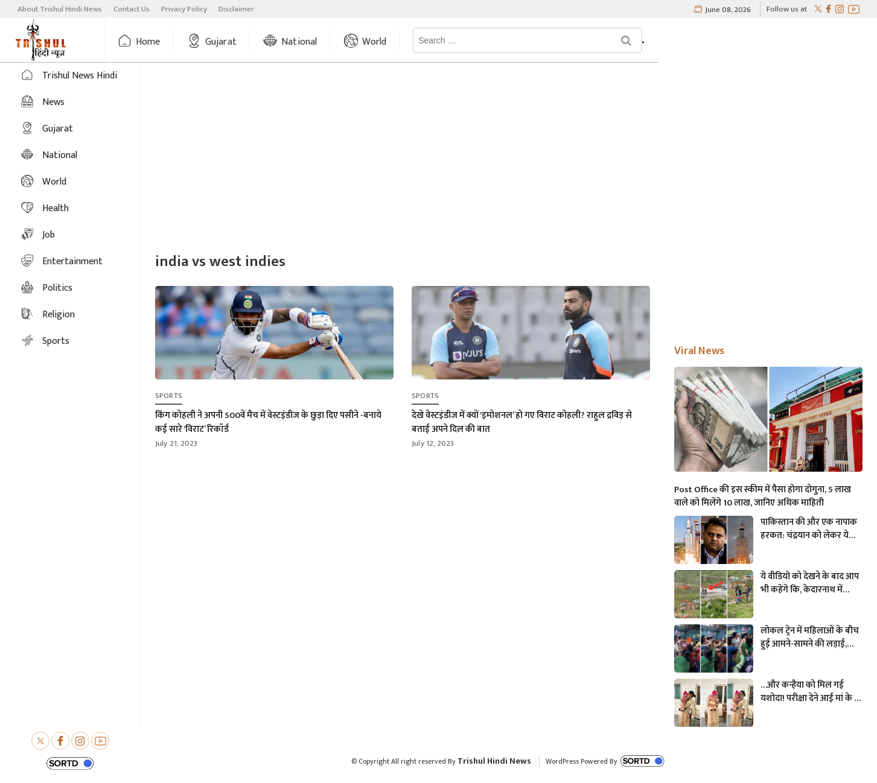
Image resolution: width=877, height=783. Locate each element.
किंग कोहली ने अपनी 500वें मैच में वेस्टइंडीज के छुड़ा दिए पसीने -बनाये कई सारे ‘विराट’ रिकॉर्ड (268, 422)
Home (183, 42)
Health (55, 208)
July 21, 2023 (176, 443)
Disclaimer (236, 9)
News (478, 42)
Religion (58, 314)
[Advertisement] (509, 159)
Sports (55, 341)
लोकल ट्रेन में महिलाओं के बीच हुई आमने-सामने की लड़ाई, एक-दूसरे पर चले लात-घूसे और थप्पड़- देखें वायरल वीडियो (810, 637)
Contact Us (131, 9)
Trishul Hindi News (494, 761)
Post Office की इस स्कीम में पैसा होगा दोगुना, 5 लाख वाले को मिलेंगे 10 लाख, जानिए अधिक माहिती (762, 496)
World (409, 42)
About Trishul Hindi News (60, 9)
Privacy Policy (184, 9)
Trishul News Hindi (79, 76)
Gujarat (256, 42)
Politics (57, 288)
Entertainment (72, 261)
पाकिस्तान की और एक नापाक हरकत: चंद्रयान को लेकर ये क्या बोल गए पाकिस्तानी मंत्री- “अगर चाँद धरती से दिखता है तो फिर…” (809, 529)
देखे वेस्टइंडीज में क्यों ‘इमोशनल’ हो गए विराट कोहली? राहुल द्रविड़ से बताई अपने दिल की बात (522, 422)
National (334, 42)
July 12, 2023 (433, 443)
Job (48, 235)
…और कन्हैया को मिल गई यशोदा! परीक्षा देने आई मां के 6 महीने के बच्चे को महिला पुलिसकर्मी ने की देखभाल (810, 692)
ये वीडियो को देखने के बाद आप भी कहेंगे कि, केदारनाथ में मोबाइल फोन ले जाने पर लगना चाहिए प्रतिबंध (810, 583)
